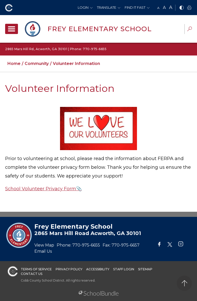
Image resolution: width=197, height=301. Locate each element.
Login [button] (83, 7)
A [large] (170, 7)
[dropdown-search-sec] (189, 29)
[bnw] (182, 8)
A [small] (158, 8)
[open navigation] (11, 29)
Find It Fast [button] (135, 7)
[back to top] (184, 283)
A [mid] (164, 7)
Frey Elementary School (99, 29)
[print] (189, 8)
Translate (106, 7)
